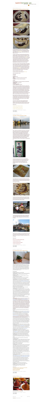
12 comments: (24, 371)
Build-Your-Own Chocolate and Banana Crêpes (21, 9)
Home (21, 396)
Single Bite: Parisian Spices (17, 376)
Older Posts (28, 396)
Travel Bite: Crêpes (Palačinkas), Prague (19, 115)
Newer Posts (14, 396)
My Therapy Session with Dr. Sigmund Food (20, 250)
